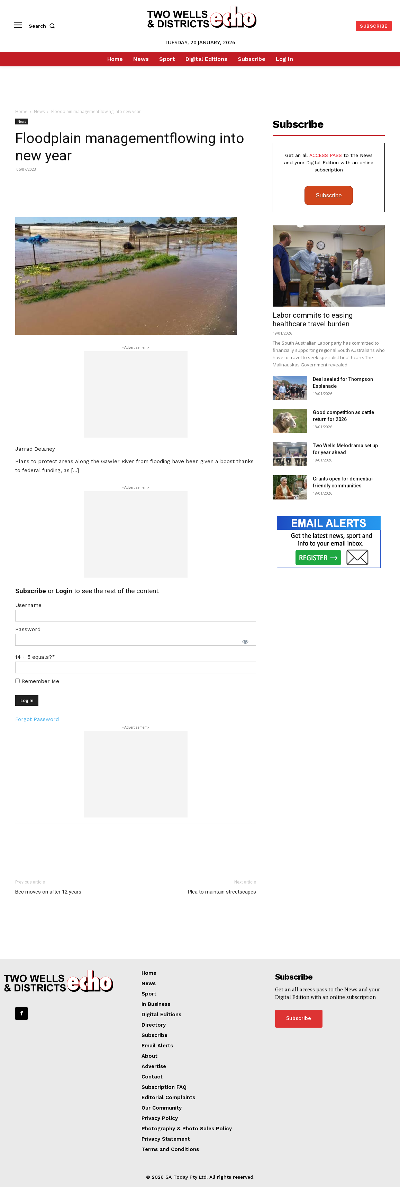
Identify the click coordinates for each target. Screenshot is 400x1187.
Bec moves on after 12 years (48, 892)
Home (21, 111)
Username (28, 605)
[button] (43, 26)
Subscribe (329, 195)
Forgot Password (37, 719)
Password (27, 629)
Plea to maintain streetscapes (222, 892)
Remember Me (37, 681)
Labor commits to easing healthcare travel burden (313, 319)
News (39, 111)
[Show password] (245, 641)
